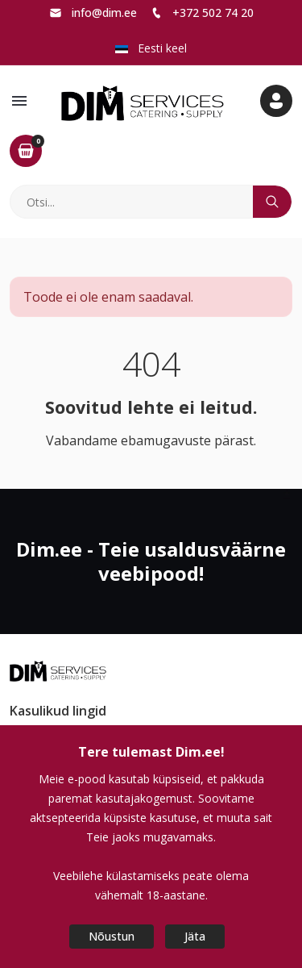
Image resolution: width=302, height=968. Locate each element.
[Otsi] (132, 202)
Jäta (194, 936)
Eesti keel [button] (151, 48)
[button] (19, 101)
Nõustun (111, 936)
